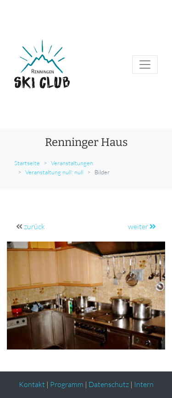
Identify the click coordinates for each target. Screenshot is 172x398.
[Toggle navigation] (145, 64)
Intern (144, 384)
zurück (34, 226)
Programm (66, 384)
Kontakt (32, 384)
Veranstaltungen (72, 163)
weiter (142, 226)
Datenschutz (109, 384)
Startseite (27, 163)
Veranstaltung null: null (54, 172)
